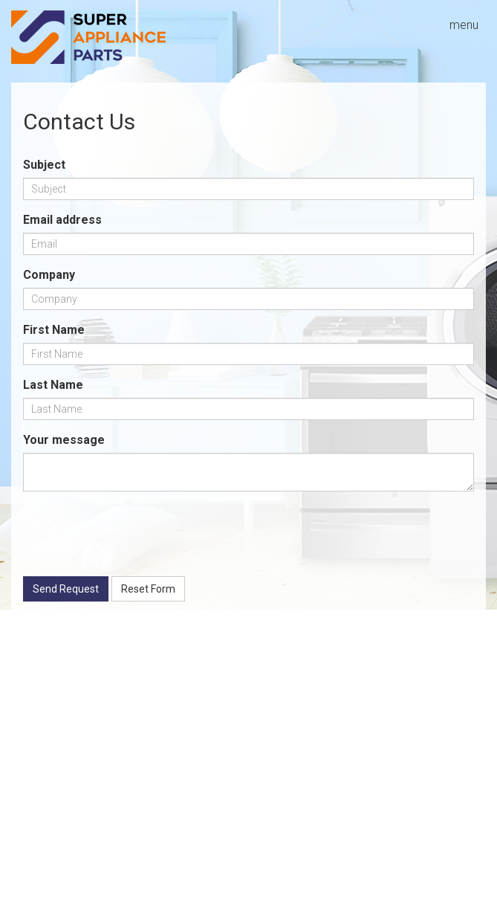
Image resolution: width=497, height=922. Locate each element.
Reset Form (148, 589)
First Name (54, 330)
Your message (64, 440)
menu (463, 25)
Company (49, 275)
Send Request (66, 589)
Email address (62, 220)
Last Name (53, 385)
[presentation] (136, 536)
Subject (44, 165)
